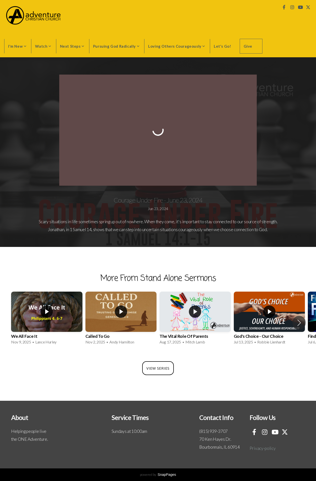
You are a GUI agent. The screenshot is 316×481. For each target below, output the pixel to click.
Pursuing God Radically (116, 46)
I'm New (17, 46)
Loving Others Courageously (176, 46)
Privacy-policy (263, 448)
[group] (46, 319)
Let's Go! (222, 46)
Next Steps (72, 46)
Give (248, 46)
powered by (158, 474)
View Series (157, 368)
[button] (299, 322)
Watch (43, 46)
